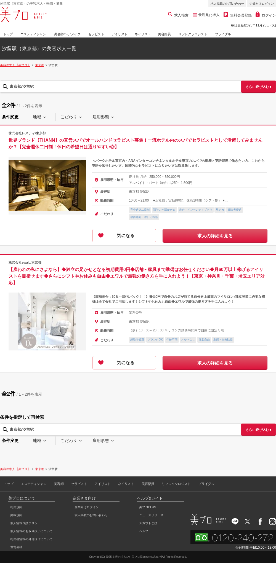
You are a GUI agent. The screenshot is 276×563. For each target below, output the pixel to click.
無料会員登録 (238, 15)
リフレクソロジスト (192, 34)
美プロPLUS (147, 507)
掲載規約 (16, 515)
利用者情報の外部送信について (31, 539)
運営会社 (16, 547)
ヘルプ (143, 531)
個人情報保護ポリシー (25, 523)
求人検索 (178, 15)
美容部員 (164, 34)
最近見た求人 (208, 15)
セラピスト (96, 34)
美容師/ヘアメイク (67, 34)
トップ (8, 34)
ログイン (266, 15)
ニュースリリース (151, 515)
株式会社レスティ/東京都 (27, 133)
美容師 (58, 484)
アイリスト (120, 34)
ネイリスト (143, 34)
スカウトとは (148, 523)
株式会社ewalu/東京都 (25, 262)
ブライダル (223, 34)
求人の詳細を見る (215, 236)
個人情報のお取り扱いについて (31, 531)
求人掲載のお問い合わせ (227, 3)
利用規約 (16, 507)
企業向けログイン (262, 3)
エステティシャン (33, 34)
